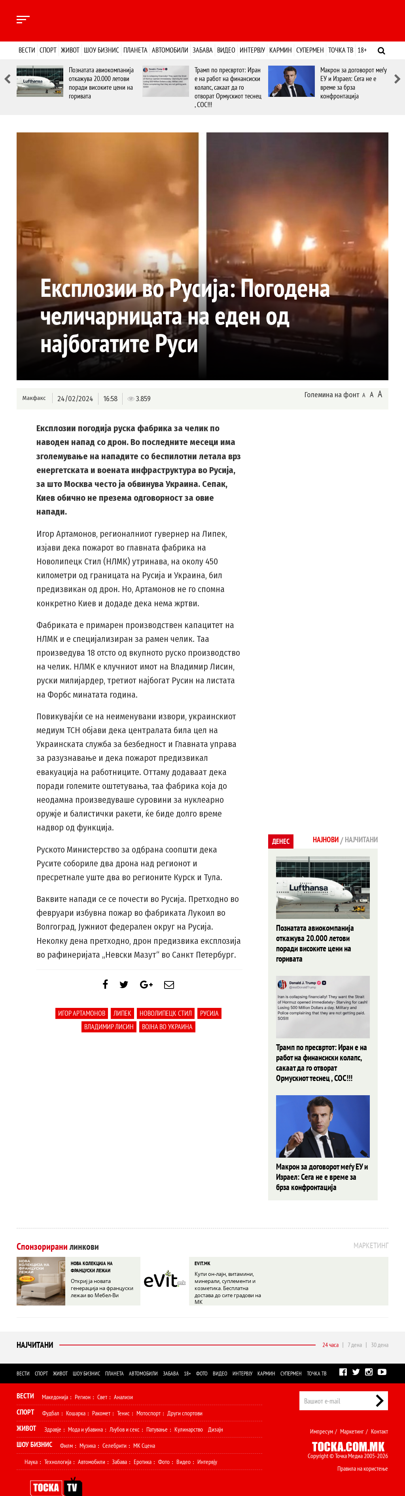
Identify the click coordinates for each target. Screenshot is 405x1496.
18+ (362, 50)
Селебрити (114, 1427)
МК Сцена (144, 1427)
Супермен (310, 50)
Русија (209, 1017)
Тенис (123, 1395)
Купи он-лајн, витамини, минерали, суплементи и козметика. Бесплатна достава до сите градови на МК (227, 1267)
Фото (202, 1355)
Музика (87, 1427)
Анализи (123, 1379)
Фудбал (50, 1395)
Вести (27, 50)
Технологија (57, 1443)
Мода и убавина (85, 1411)
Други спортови (184, 1395)
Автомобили (170, 50)
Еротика (142, 1443)
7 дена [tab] (355, 1326)
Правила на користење (362, 1450)
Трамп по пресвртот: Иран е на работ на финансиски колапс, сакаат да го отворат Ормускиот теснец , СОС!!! (228, 87)
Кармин (280, 50)
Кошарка (75, 1395)
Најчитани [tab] (359, 840)
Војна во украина (167, 1030)
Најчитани (34, 1327)
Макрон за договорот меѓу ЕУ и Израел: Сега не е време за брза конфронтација (353, 82)
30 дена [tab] (379, 1326)
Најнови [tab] (318, 840)
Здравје (52, 1411)
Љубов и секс (125, 1411)
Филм (66, 1427)
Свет (102, 1379)
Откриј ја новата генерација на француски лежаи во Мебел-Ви (104, 1267)
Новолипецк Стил (166, 1017)
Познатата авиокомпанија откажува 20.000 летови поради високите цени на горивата (101, 82)
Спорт (48, 50)
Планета (135, 50)
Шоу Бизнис (34, 1426)
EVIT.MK (202, 1245)
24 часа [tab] (330, 1326)
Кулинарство (188, 1411)
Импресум (321, 1413)
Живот (70, 50)
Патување (157, 1411)
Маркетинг (352, 1413)
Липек (122, 1017)
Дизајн (215, 1411)
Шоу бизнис (101, 50)
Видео (226, 50)
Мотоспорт (148, 1395)
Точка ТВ (340, 50)
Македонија (55, 1379)
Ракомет (101, 1395)
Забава (203, 50)
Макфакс (33, 398)
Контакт (379, 1413)
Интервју (252, 50)
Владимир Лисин (109, 1030)
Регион (83, 1379)
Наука (31, 1443)
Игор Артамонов (81, 1017)
